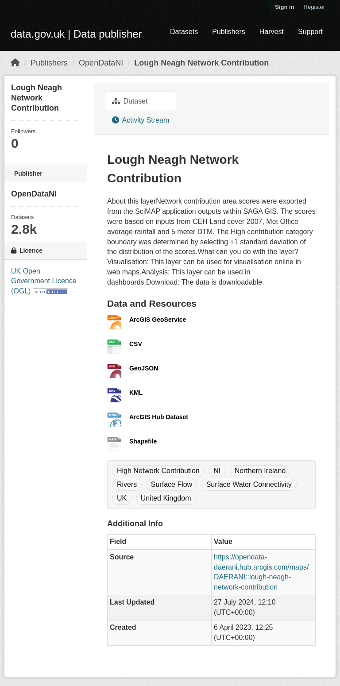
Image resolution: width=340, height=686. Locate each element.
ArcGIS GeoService (157, 319)
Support (310, 31)
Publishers (228, 31)
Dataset (130, 101)
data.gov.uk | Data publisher (76, 34)
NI (216, 470)
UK (122, 498)
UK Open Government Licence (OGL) (44, 281)
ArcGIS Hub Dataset (158, 416)
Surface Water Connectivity (249, 484)
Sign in (284, 7)
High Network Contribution (158, 470)
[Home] (15, 62)
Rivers (127, 484)
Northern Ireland (260, 470)
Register (314, 7)
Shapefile (143, 441)
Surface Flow (171, 484)
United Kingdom (166, 498)
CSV (135, 343)
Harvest (271, 31)
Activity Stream (140, 120)
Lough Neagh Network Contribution (201, 62)
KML (136, 392)
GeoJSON (143, 368)
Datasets (184, 31)
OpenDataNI (101, 62)
